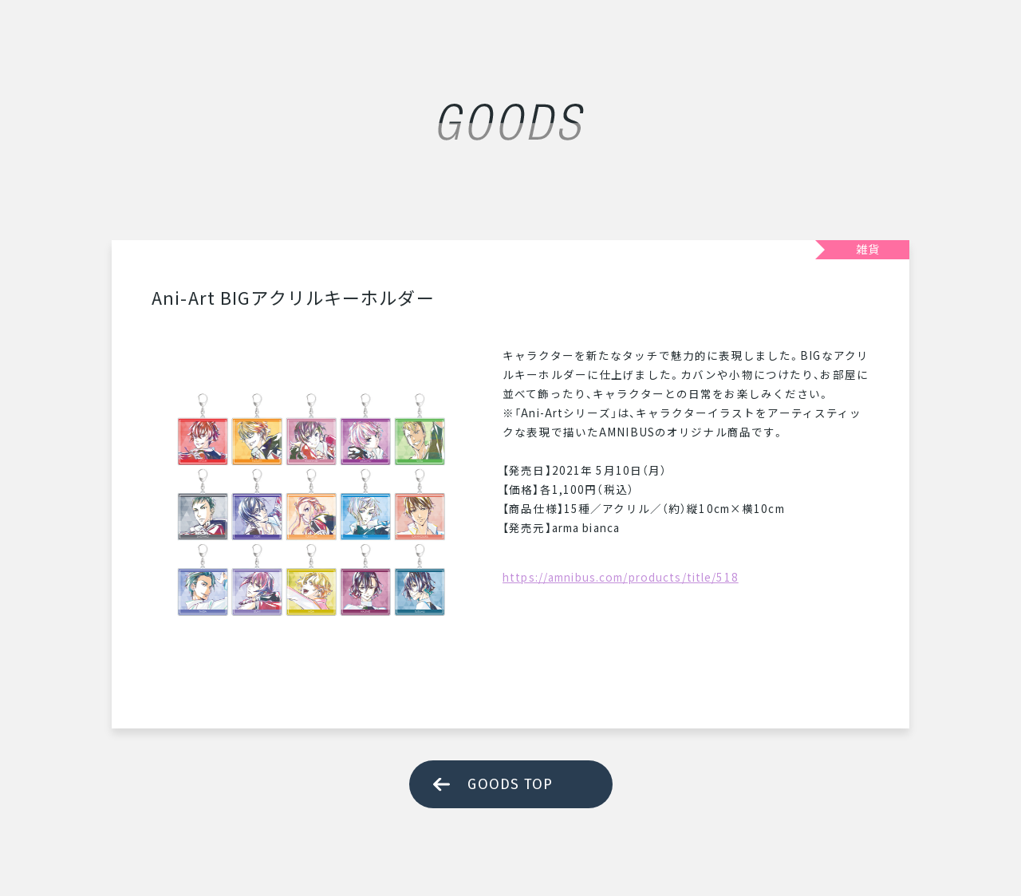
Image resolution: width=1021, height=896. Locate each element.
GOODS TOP (510, 784)
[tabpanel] (311, 505)
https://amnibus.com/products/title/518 (621, 577)
